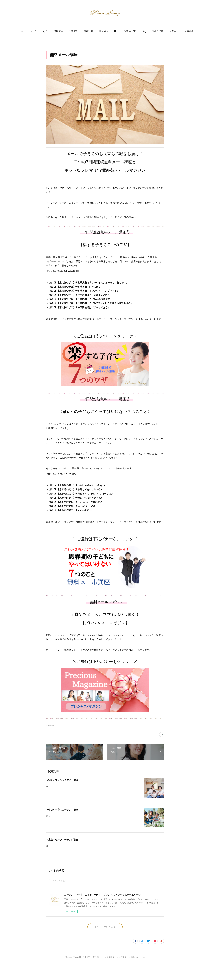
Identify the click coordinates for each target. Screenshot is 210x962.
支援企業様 (157, 31)
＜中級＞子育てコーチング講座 (62, 809)
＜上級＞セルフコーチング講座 (62, 839)
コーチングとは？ (39, 31)
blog (116, 31)
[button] (20, 31)
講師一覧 (88, 31)
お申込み (189, 31)
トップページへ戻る (105, 926)
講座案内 (58, 31)
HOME (20, 31)
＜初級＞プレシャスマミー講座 (62, 780)
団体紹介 (103, 31)
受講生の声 (130, 31)
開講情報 (73, 31)
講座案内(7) (50, 725)
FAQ (143, 31)
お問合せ (173, 31)
